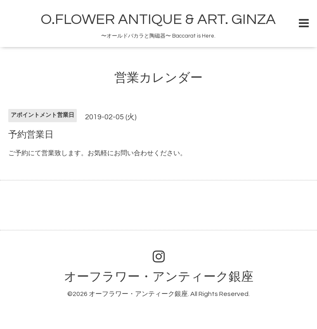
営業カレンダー (158, 77)
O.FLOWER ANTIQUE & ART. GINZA (158, 19)
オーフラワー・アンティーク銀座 (158, 276)
